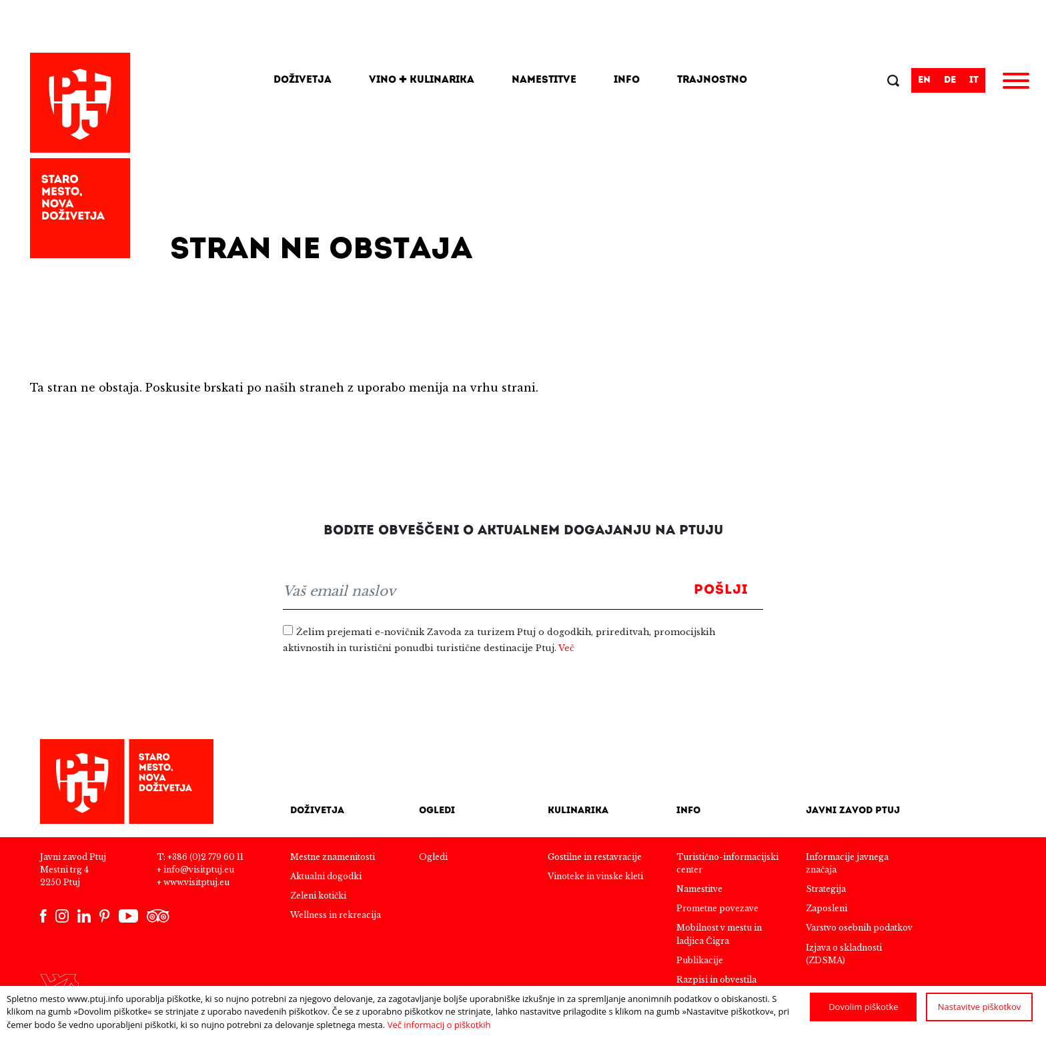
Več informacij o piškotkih (439, 1025)
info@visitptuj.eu (198, 870)
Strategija (826, 889)
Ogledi (437, 811)
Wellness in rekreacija (335, 915)
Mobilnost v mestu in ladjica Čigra (719, 934)
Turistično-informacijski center (727, 863)
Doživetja (303, 80)
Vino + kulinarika (421, 80)
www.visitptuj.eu (196, 882)
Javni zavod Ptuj (853, 811)
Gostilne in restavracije (595, 857)
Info (627, 80)
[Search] (836, 80)
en (924, 80)
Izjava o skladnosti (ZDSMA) (844, 954)
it (974, 80)
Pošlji (721, 590)
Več (566, 648)
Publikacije (699, 960)
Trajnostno (712, 80)
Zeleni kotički (318, 896)
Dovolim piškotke (863, 1007)
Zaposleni (826, 908)
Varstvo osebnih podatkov (859, 928)
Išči (894, 82)
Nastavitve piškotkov (979, 1007)
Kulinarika (578, 811)
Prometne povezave (717, 908)
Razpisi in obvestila (716, 980)
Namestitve (544, 80)
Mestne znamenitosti (332, 857)
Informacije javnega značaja (847, 863)
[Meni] (1016, 83)
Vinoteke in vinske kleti (595, 876)
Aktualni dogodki (326, 876)
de (950, 80)
